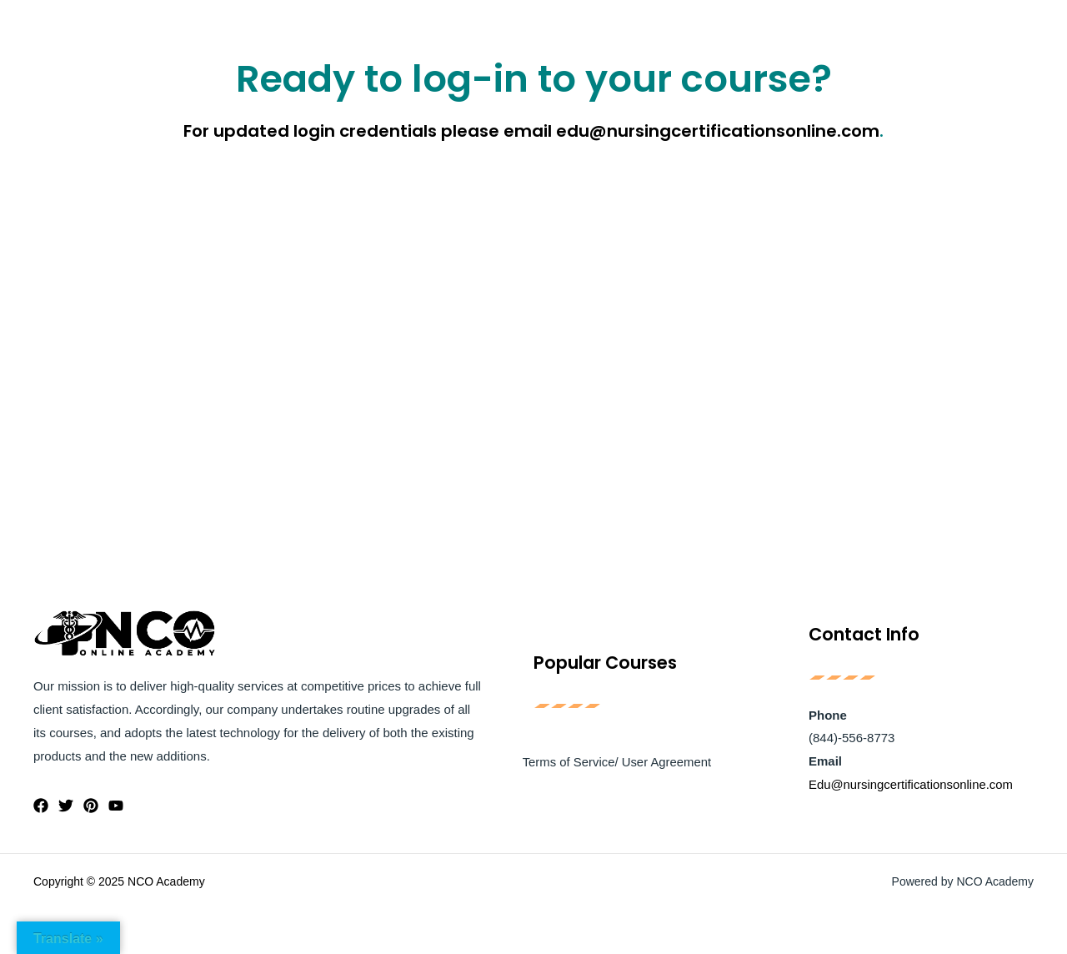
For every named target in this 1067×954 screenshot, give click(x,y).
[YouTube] (115, 805)
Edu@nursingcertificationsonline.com (911, 785)
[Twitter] (65, 805)
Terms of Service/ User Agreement (616, 763)
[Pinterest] (90, 805)
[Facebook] (40, 805)
